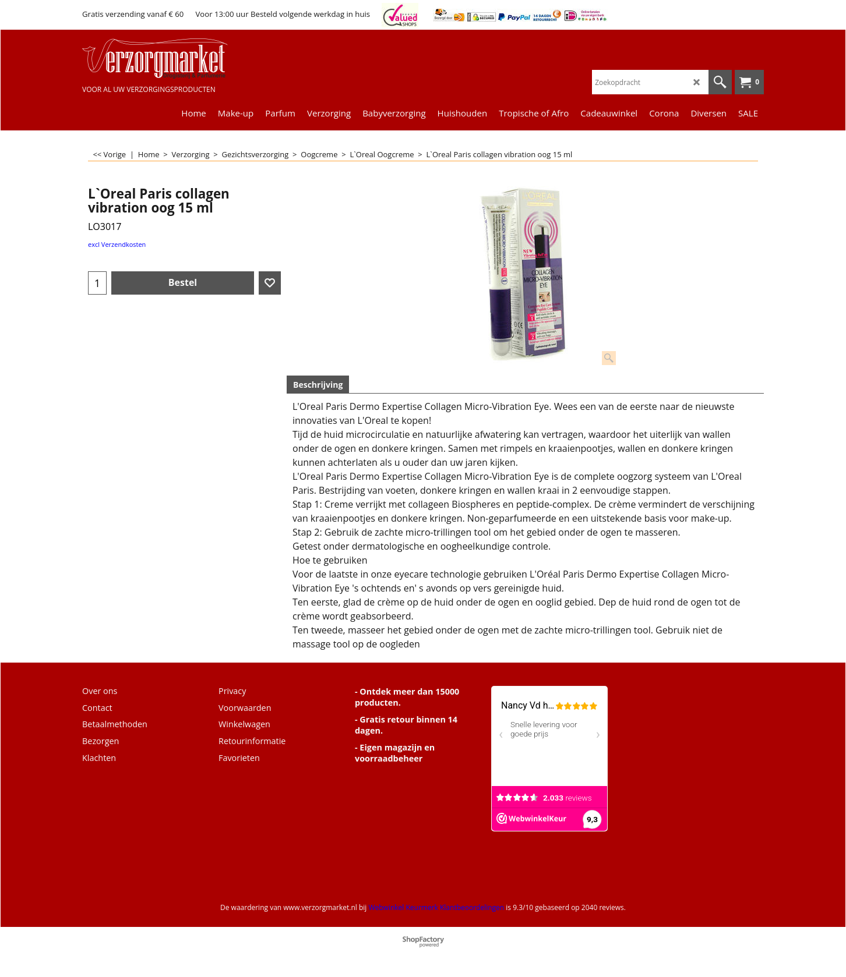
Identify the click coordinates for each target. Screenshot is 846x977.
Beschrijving (318, 384)
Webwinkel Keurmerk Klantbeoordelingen (436, 907)
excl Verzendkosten (117, 244)
